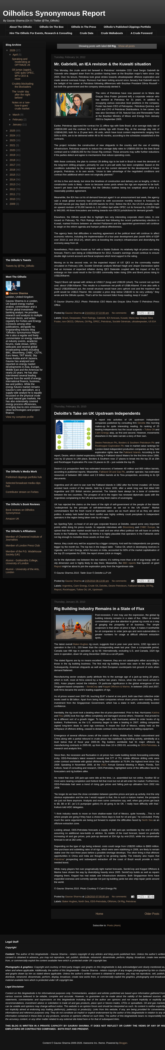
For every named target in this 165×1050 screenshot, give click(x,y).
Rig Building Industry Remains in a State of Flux (99, 608)
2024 (13, 135)
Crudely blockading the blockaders (22, 85)
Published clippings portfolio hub (24, 477)
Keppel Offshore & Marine (116, 686)
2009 (13, 203)
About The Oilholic (21, 26)
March (16, 114)
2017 (13, 164)
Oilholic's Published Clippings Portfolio (127, 26)
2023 (13, 140)
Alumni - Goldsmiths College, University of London (22, 562)
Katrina (155, 712)
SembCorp (92, 686)
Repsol (57, 566)
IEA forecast (113, 318)
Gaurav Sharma (18, 293)
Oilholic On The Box (51, 26)
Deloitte (141, 423)
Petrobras (106, 321)
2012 (13, 189)
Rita (61, 715)
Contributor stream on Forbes (22, 492)
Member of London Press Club (23, 545)
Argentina (67, 585)
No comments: (120, 313)
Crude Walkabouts (112, 33)
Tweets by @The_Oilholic (20, 265)
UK (89, 589)
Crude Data (86, 33)
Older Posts (152, 913)
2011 (13, 194)
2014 (13, 179)
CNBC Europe (147, 527)
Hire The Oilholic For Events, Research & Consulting (41, 33)
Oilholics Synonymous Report (54, 13)
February (18, 119)
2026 (13, 50)
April (15, 54)
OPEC (96, 321)
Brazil (65, 318)
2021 (13, 145)
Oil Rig (88, 321)
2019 (13, 155)
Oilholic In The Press (83, 26)
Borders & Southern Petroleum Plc (137, 442)
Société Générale (121, 321)
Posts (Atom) (114, 925)
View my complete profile (20, 416)
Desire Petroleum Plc (106, 442)
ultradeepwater (139, 321)
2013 (13, 184)
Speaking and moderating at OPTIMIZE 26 (21, 62)
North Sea (147, 820)
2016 (13, 169)
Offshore (79, 321)
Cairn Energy (102, 432)
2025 (13, 130)
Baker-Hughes (80, 644)
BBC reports (129, 563)
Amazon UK (12, 518)
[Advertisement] (24, 232)
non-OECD (67, 321)
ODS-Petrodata (149, 745)
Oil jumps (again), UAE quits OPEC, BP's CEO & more (23, 74)
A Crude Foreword (141, 33)
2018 (13, 160)
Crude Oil (93, 585)
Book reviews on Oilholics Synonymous (20, 511)
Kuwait (124, 318)
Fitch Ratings (89, 318)
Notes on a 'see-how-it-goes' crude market (21, 105)
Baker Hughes (69, 901)
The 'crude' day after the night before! (21, 94)
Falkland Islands (132, 452)
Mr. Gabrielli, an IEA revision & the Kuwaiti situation (102, 64)
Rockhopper (69, 589)
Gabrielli (101, 318)
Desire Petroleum (117, 585)
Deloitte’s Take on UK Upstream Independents (97, 413)
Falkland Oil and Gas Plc (112, 471)
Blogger (123, 1043)
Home (99, 913)
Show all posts (126, 46)
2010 (13, 199)
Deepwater (75, 318)
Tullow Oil (150, 429)
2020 (13, 150)
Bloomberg (128, 527)
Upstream (97, 589)
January (17, 124)
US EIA (152, 321)
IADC (104, 764)
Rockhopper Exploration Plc (109, 445)
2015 (13, 174)
